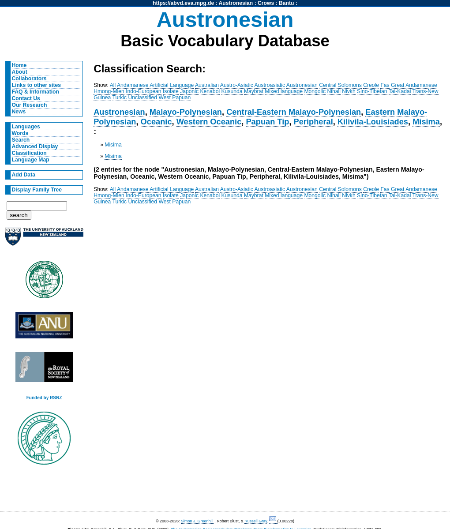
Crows (266, 3)
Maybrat (253, 91)
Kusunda (232, 91)
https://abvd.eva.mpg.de (183, 3)
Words (20, 133)
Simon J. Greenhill (197, 521)
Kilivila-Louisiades (373, 121)
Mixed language (284, 91)
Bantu (286, 3)
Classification (29, 153)
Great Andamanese (414, 85)
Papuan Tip (267, 121)
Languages (26, 127)
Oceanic (156, 121)
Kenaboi (210, 91)
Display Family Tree (37, 190)
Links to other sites (36, 85)
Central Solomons (340, 85)
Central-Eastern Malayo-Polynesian (293, 111)
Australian (207, 85)
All (113, 85)
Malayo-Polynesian (186, 111)
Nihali (333, 91)
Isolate (171, 91)
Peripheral (313, 121)
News (19, 112)
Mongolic (315, 91)
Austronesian (236, 3)
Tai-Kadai (400, 91)
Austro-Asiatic (236, 85)
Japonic (189, 91)
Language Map (30, 160)
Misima (426, 121)
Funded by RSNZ (44, 397)
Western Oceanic (209, 121)
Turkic (119, 97)
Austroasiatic (270, 85)
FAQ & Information (35, 92)
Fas (384, 85)
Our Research (29, 105)
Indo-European (143, 91)
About (19, 72)
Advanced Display (35, 146)
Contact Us (26, 98)
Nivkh (348, 91)
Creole (371, 85)
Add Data (23, 175)
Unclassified (143, 97)
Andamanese (133, 85)
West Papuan (175, 97)
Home (19, 65)
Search (21, 140)
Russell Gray (255, 521)
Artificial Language (172, 85)
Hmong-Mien (109, 91)
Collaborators (29, 78)
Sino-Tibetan (372, 91)
